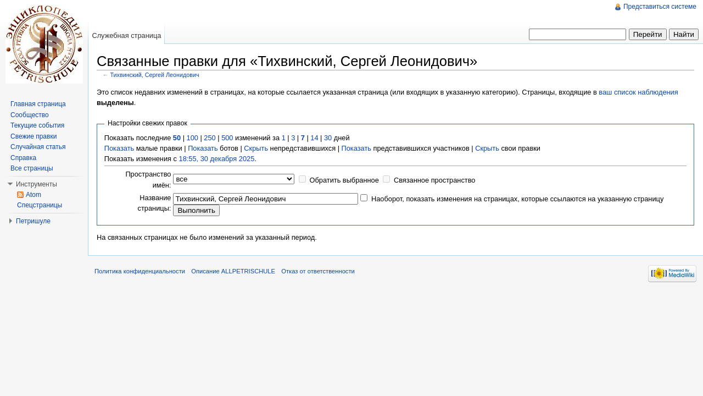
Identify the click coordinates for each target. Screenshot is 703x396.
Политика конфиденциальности (139, 271)
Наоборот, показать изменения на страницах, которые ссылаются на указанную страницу (517, 199)
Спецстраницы (39, 205)
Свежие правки (33, 136)
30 (328, 138)
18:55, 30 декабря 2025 (217, 159)
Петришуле (33, 221)
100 (192, 138)
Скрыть (256, 148)
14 (314, 138)
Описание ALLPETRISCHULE (233, 271)
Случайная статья (37, 147)
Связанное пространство (435, 180)
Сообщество (29, 115)
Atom (33, 195)
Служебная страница (126, 35)
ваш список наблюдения (638, 92)
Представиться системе (659, 6)
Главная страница (38, 104)
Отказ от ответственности (318, 271)
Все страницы (31, 168)
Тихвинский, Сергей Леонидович (154, 75)
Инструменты (36, 184)
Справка (23, 158)
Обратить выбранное (344, 180)
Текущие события (37, 125)
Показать (119, 148)
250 (209, 138)
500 (227, 138)
